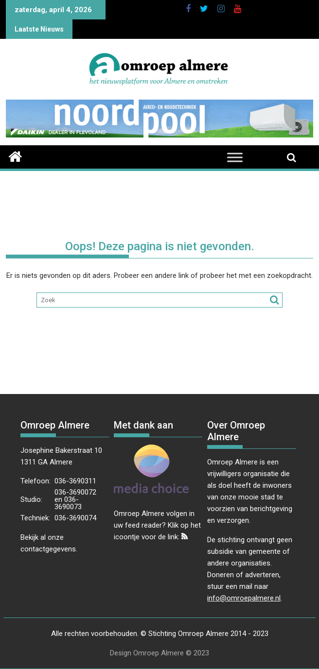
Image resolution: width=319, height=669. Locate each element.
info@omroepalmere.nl (244, 598)
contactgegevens (48, 549)
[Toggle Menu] (235, 157)
